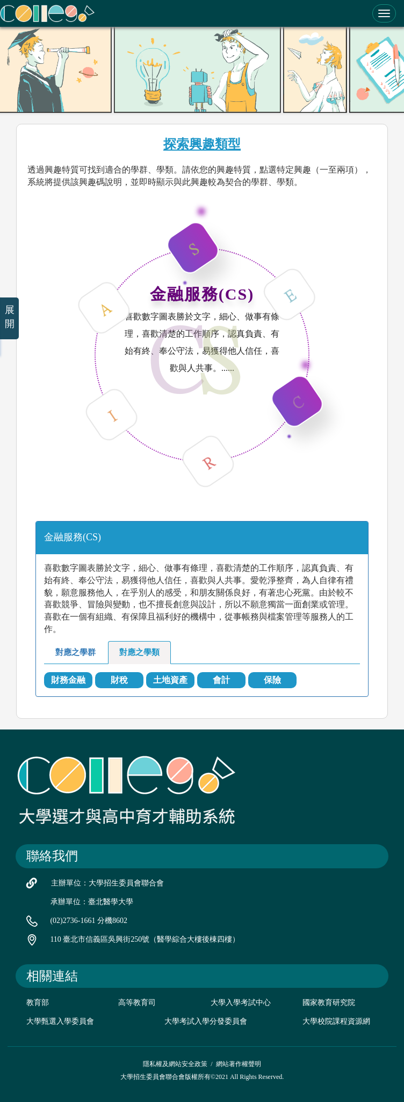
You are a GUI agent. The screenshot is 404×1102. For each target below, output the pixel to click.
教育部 (37, 1003)
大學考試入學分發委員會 (205, 1021)
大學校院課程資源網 (336, 1021)
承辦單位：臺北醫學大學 (91, 902)
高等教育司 (137, 1003)
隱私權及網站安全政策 (175, 1064)
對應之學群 (75, 652)
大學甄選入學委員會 (60, 1021)
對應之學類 (139, 652)
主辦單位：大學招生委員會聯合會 (107, 883)
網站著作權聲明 (238, 1064)
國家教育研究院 (328, 1003)
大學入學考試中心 (241, 1003)
